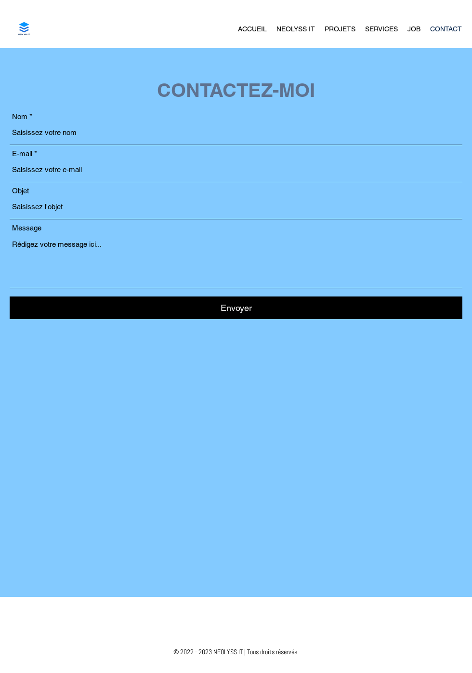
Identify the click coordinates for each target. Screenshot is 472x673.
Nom (19, 116)
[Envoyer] (236, 307)
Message (26, 227)
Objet (20, 190)
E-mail (22, 153)
